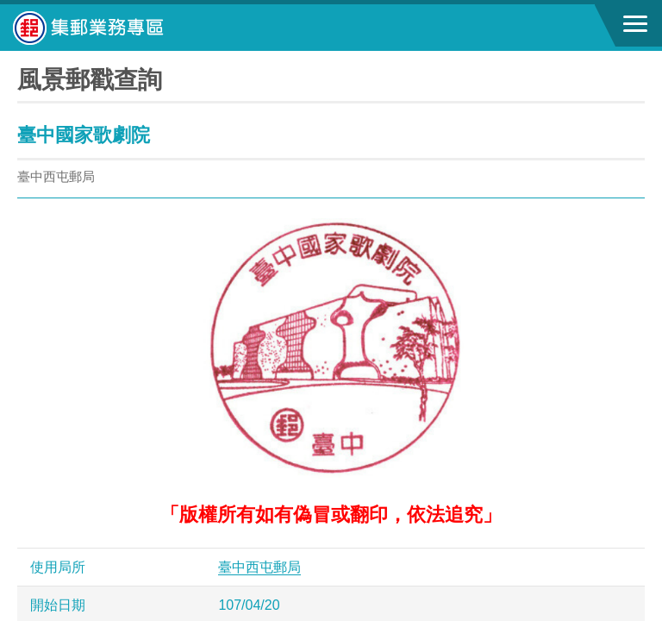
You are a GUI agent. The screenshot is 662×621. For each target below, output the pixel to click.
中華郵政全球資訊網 (108, 27)
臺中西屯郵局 (259, 567)
